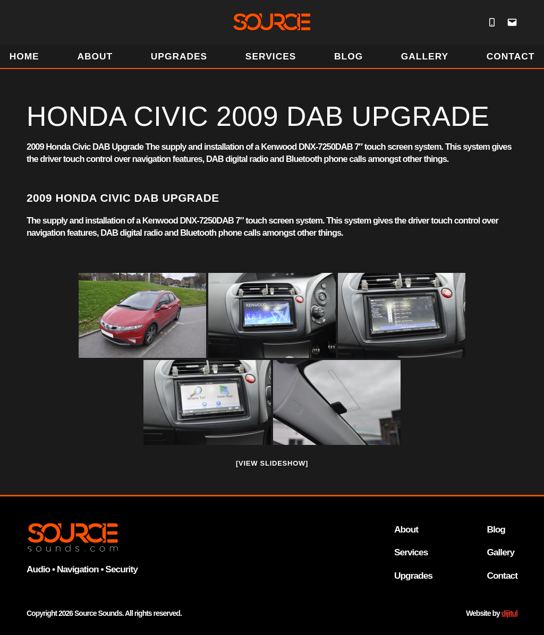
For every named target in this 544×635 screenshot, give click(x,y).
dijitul (509, 613)
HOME (24, 56)
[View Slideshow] (272, 463)
